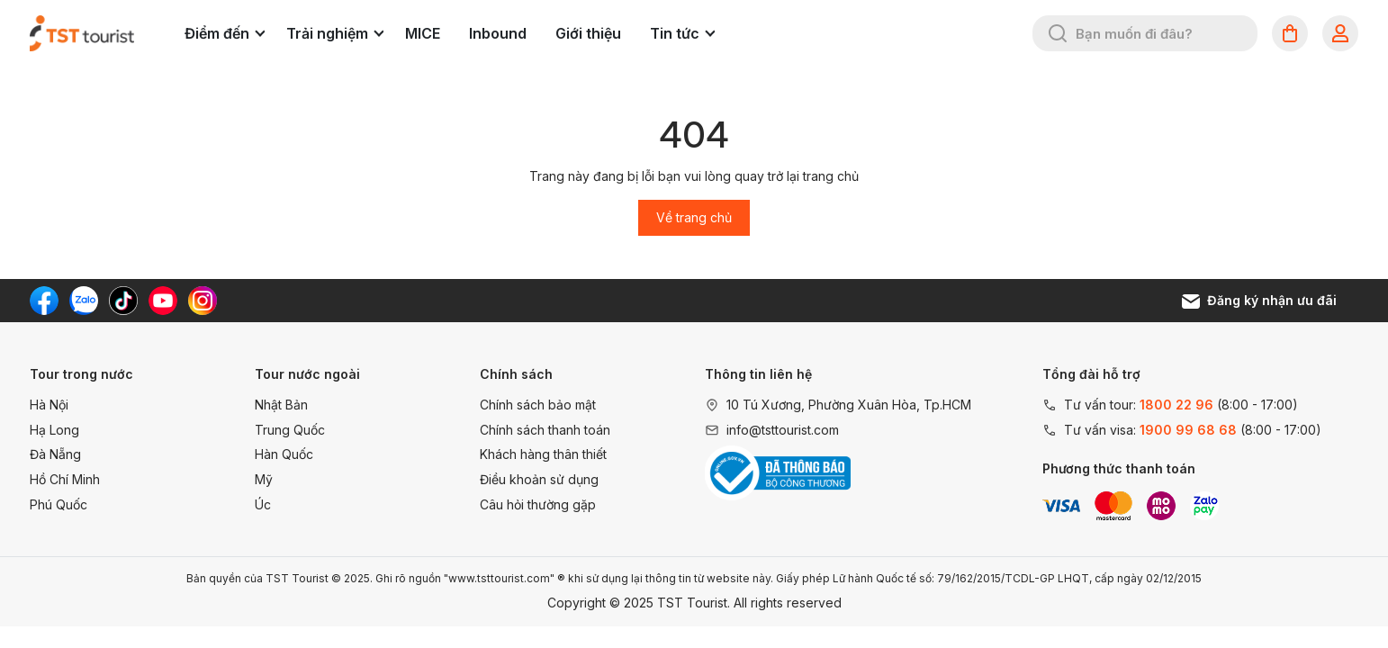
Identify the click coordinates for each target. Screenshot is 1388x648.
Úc (263, 504)
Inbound (498, 33)
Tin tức (682, 33)
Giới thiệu (588, 33)
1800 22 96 (1176, 404)
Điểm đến (225, 33)
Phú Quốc (58, 504)
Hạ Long (54, 429)
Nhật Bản (281, 404)
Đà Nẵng (55, 454)
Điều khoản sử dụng (539, 479)
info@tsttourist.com (782, 429)
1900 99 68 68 (1188, 429)
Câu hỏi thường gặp (538, 504)
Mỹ (264, 479)
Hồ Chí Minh (65, 479)
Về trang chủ (694, 217)
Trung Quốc (290, 429)
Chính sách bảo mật (538, 404)
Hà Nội (49, 404)
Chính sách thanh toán (545, 429)
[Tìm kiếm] (1057, 33)
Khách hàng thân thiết (543, 454)
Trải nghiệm (334, 33)
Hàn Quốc (284, 454)
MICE (422, 33)
